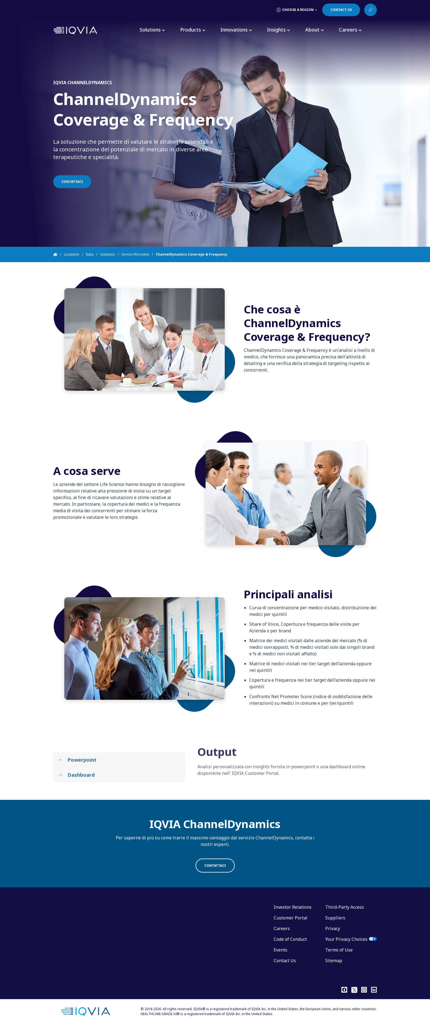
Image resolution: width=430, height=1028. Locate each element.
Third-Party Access (344, 907)
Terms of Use (339, 950)
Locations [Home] (71, 254)
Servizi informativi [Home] (135, 254)
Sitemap (333, 961)
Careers (282, 928)
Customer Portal (290, 918)
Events (280, 950)
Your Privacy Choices (346, 939)
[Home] (58, 254)
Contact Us (285, 961)
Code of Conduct (290, 939)
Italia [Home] (90, 254)
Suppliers (335, 918)
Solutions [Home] (107, 254)
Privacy (332, 928)
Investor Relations (293, 907)
